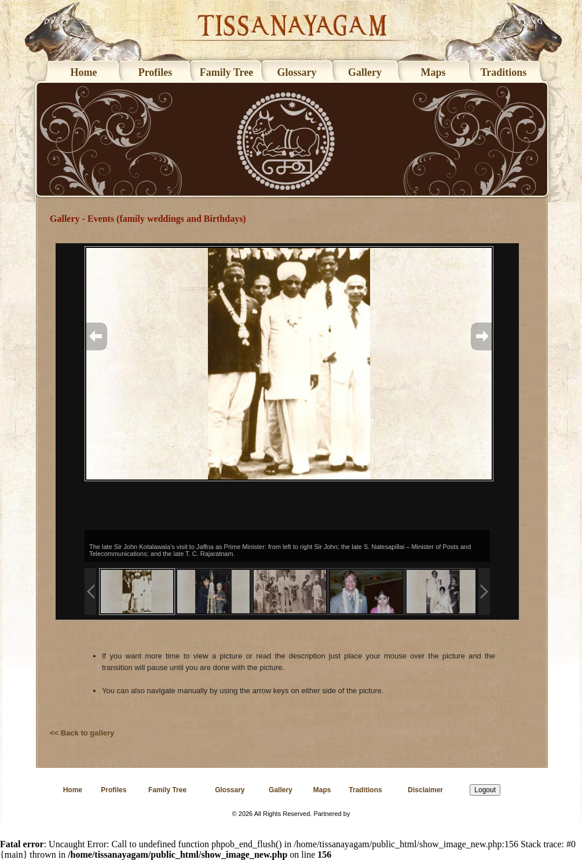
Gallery (365, 72)
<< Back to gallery (82, 733)
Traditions (504, 72)
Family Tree (226, 72)
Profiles (155, 72)
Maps (432, 72)
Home (84, 72)
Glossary (296, 72)
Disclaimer (425, 790)
